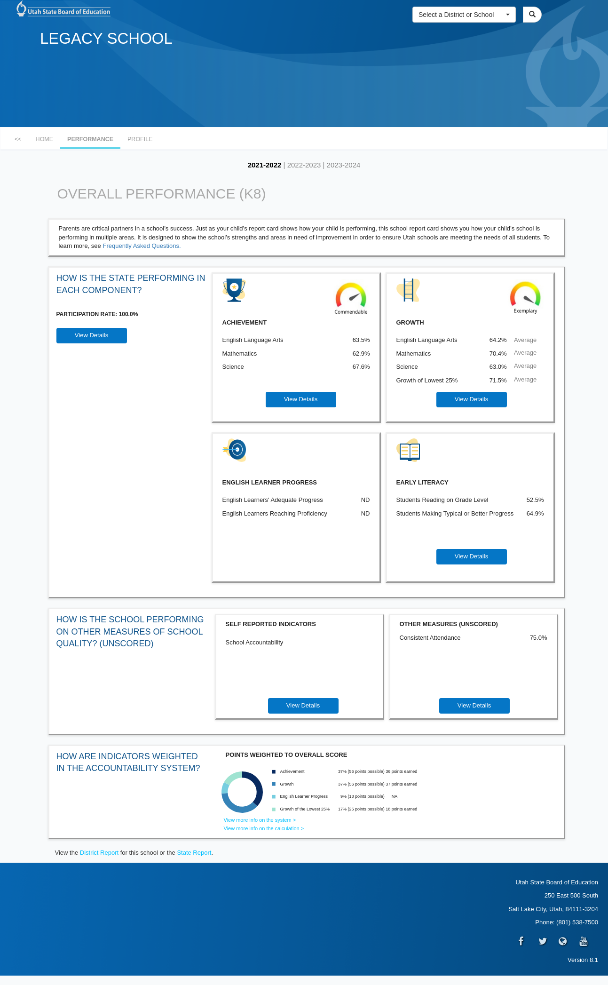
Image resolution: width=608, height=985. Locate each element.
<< (18, 139)
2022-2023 (304, 165)
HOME (45, 139)
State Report (194, 852)
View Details (91, 335)
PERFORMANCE (90, 139)
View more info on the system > (260, 820)
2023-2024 (344, 165)
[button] (464, 15)
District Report (99, 852)
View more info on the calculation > (264, 828)
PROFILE (140, 139)
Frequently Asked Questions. (142, 245)
